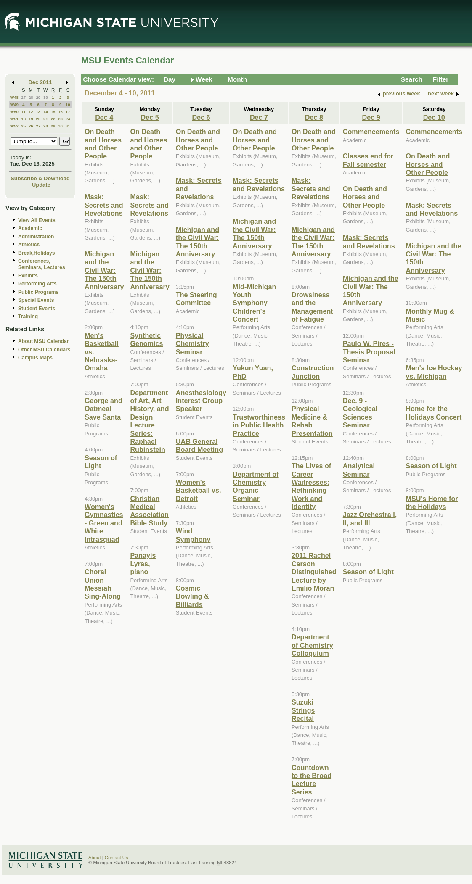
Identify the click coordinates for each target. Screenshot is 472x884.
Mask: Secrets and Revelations (104, 205)
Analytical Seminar (359, 470)
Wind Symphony (193, 535)
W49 (14, 104)
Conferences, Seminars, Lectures (41, 264)
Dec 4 (104, 117)
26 (31, 126)
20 (38, 118)
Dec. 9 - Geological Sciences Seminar (360, 413)
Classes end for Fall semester (368, 160)
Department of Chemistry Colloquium (312, 645)
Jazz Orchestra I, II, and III (370, 518)
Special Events (36, 300)
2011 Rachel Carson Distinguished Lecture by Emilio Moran (314, 572)
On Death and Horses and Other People (103, 144)
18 (23, 118)
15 (53, 111)
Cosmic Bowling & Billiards (192, 596)
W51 (14, 118)
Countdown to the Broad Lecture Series (311, 780)
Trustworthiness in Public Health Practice (259, 425)
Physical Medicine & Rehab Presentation (312, 421)
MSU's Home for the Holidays (432, 502)
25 (23, 126)
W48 (14, 97)
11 (23, 111)
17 (68, 111)
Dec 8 (314, 117)
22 (53, 118)
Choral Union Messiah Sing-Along (103, 584)
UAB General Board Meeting (199, 445)
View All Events (37, 220)
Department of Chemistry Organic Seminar (256, 486)
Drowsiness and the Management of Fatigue (312, 307)
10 (68, 104)
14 (45, 111)
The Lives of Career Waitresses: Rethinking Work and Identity (311, 486)
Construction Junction (313, 372)
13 (38, 111)
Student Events (36, 308)
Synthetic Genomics (146, 339)
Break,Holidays (36, 253)
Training (28, 316)
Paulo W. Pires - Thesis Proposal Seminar (369, 352)
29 (38, 97)
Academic (30, 228)
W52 (14, 126)
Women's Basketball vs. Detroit (198, 490)
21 (45, 118)
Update (41, 185)
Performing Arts (37, 284)
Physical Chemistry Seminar (192, 344)
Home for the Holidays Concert (433, 412)
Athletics (29, 245)
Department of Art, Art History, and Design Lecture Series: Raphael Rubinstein (149, 421)
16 (60, 111)
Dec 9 (371, 117)
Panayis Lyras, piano (143, 563)
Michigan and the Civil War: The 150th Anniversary (104, 270)
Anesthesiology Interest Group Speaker (201, 401)
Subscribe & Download (40, 178)
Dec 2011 (40, 82)
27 (23, 97)
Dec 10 (434, 117)
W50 (14, 111)
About (94, 857)
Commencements (371, 131)
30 (45, 97)
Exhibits (28, 276)
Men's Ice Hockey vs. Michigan (434, 372)
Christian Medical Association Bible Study (149, 511)
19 (31, 118)
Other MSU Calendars (44, 350)
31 (68, 126)
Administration (36, 237)
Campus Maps (35, 358)
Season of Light (101, 462)
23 (60, 118)
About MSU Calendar (43, 341)
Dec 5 (150, 117)
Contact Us (116, 857)
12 (31, 111)
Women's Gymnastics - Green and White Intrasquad (104, 523)
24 (68, 118)
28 (31, 97)
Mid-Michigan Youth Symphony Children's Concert (254, 303)
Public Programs (38, 292)
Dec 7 (259, 117)
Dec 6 (201, 117)
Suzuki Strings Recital (303, 710)
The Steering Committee (196, 298)
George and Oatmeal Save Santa (103, 409)
